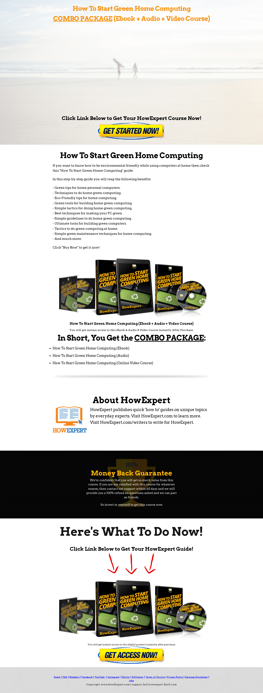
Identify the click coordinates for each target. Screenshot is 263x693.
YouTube (100, 677)
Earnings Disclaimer (196, 677)
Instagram (113, 677)
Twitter (125, 677)
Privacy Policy (175, 677)
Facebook (87, 677)
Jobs (131, 680)
